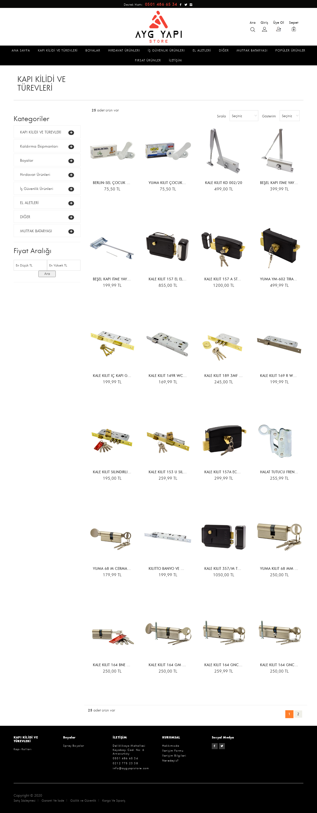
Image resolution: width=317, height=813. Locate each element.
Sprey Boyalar (73, 745)
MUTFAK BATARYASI (36, 231)
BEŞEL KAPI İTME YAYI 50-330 (284, 183)
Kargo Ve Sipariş (113, 801)
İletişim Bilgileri (174, 755)
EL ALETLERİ (29, 203)
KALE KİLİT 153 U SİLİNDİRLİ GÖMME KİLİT (184, 472)
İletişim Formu (173, 750)
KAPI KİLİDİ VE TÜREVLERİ (40, 132)
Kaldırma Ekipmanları (39, 146)
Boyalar (26, 160)
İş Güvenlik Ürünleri (36, 188)
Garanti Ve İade (53, 801)
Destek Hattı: (151, 5)
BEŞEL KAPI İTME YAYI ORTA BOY (119, 279)
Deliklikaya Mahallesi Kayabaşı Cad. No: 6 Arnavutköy (129, 750)
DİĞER (25, 217)
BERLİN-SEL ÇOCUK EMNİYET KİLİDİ (122, 183)
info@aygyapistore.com (131, 768)
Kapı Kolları (23, 749)
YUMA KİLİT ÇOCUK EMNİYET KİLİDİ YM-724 (186, 183)
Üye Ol (278, 26)
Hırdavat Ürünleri (35, 174)
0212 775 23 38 (125, 763)
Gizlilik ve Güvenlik (83, 801)
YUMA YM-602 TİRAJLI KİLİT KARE (288, 279)
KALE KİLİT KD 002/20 (223, 183)
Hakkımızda (170, 745)
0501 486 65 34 (125, 758)
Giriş (264, 26)
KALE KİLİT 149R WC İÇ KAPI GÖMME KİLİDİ (186, 376)
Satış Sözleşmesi (24, 801)
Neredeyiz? (170, 760)
